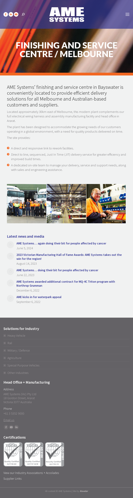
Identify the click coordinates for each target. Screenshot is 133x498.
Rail (9, 343)
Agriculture (14, 358)
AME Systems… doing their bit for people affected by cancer (57, 270)
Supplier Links (12, 479)
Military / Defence (18, 350)
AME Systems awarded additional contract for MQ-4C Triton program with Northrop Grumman (65, 284)
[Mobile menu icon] (127, 14)
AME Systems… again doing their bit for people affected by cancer (61, 243)
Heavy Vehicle (16, 336)
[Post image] (10, 244)
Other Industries (18, 373)
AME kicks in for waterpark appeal (38, 297)
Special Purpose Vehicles (23, 365)
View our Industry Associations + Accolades (31, 473)
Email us (8, 420)
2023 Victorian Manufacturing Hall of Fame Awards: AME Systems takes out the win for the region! (69, 257)
